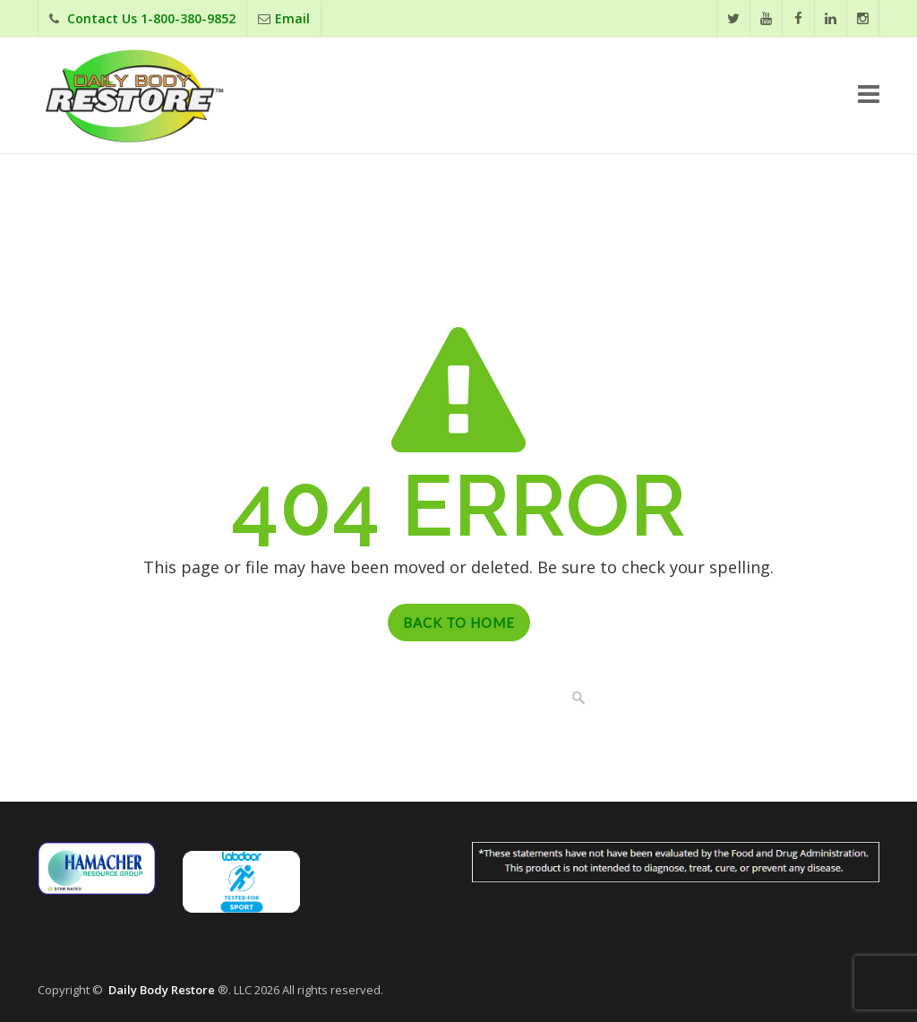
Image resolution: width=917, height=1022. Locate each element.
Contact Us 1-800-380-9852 (151, 18)
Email (292, 18)
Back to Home (459, 622)
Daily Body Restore (161, 990)
